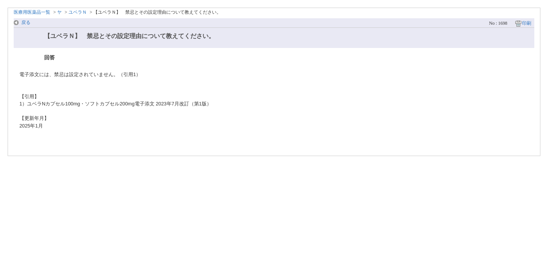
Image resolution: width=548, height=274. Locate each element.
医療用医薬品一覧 (32, 12)
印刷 (526, 23)
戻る (25, 22)
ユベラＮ (77, 12)
